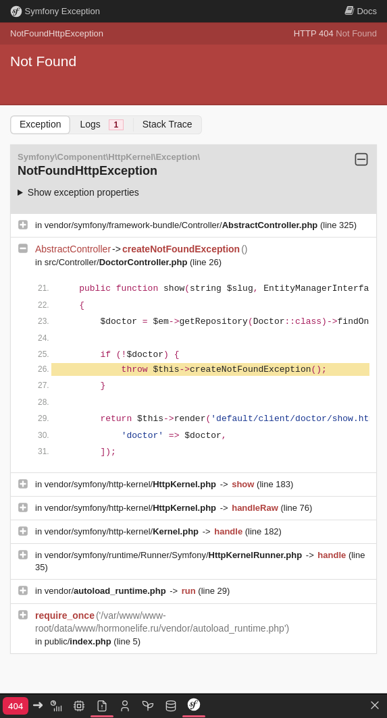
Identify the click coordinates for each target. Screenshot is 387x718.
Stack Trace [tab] (167, 124)
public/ (79, 641)
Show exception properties (83, 192)
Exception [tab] (40, 124)
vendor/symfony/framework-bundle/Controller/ (182, 225)
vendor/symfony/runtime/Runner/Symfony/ (175, 555)
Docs (360, 11)
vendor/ (107, 591)
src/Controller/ (117, 262)
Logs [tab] (101, 124)
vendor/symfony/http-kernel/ (132, 484)
